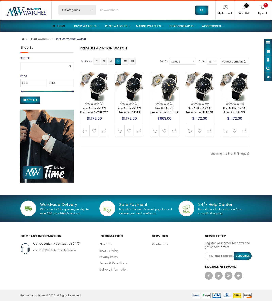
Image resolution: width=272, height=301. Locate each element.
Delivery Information (113, 270)
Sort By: (164, 61)
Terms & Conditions (113, 263)
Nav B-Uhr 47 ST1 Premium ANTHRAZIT (199, 110)
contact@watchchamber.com (54, 250)
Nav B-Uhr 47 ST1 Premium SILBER (234, 110)
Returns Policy (109, 251)
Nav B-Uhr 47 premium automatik (164, 110)
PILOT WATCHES (40, 39)
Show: (202, 61)
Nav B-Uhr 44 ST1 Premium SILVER (129, 110)
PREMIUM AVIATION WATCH (70, 39)
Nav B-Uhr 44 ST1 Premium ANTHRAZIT (94, 110)
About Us (105, 244)
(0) (101, 103)
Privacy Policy (108, 257)
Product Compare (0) (234, 61)
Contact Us (160, 244)
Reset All (30, 100)
